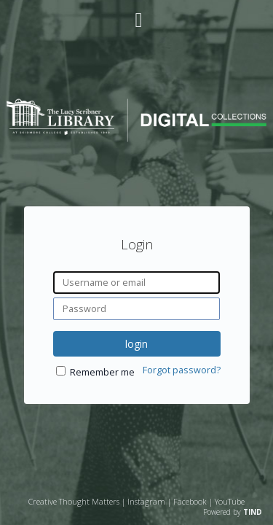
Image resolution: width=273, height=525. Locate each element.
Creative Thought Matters (73, 501)
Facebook (190, 501)
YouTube (230, 501)
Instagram (146, 501)
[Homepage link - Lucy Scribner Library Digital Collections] (136, 137)
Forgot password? (182, 370)
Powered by (232, 512)
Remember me (102, 372)
